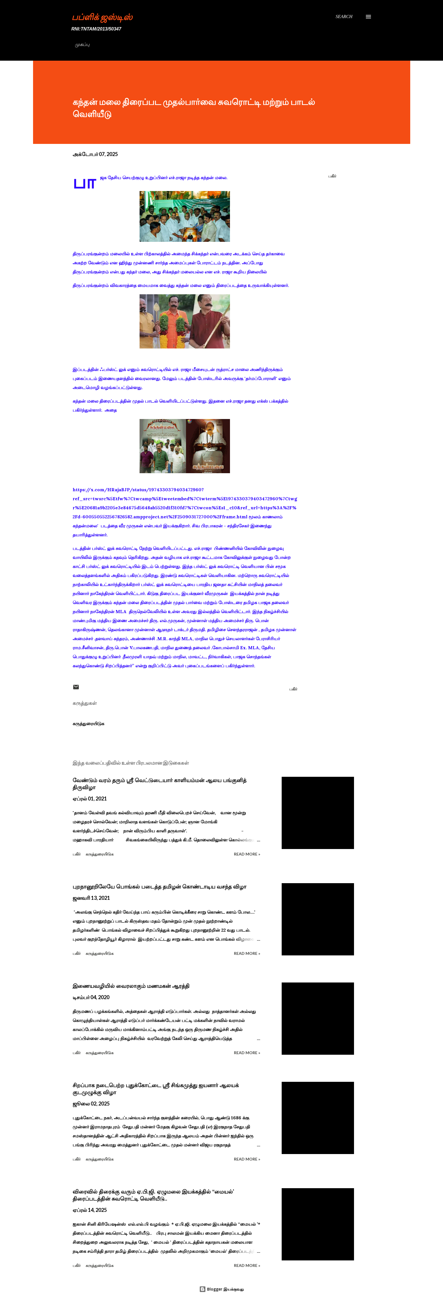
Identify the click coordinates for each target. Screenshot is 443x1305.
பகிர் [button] (332, 176)
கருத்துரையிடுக (88, 723)
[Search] (344, 16)
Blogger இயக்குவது (221, 1289)
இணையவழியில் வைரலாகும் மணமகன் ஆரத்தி (131, 985)
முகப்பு (82, 44)
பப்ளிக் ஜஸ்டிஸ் (101, 17)
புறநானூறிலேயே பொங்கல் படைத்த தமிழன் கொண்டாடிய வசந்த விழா (159, 886)
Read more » (247, 854)
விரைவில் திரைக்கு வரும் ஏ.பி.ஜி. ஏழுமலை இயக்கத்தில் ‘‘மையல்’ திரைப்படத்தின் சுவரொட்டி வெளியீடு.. (153, 1195)
